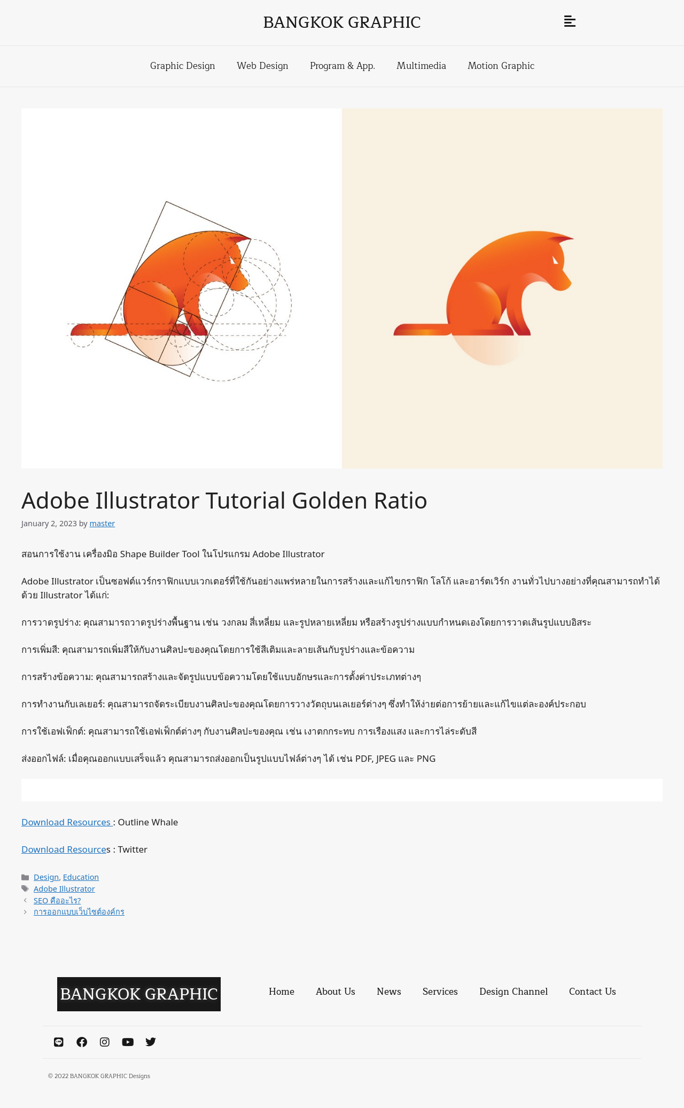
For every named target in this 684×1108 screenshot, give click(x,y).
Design (46, 877)
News (389, 992)
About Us (335, 992)
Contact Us (592, 992)
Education (81, 877)
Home (281, 992)
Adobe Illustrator (64, 889)
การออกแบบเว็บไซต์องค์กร (79, 912)
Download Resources (67, 822)
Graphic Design (182, 66)
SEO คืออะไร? (57, 900)
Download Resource (63, 849)
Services (440, 992)
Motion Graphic (501, 66)
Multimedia (421, 66)
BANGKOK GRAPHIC (342, 22)
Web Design (263, 66)
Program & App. (342, 66)
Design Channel (513, 992)
